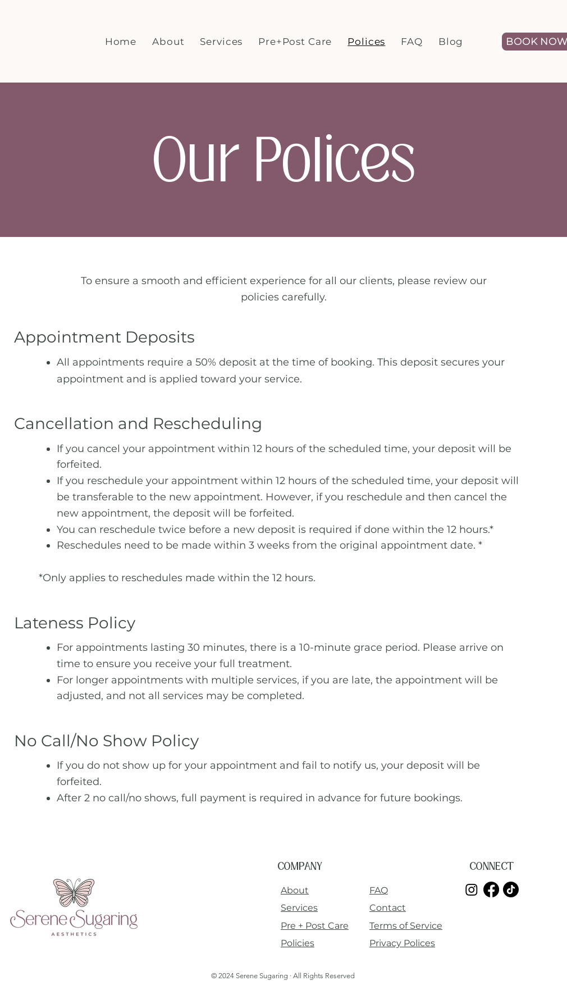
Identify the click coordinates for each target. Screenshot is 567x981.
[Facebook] (491, 889)
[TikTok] (511, 889)
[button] (168, 41)
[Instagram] (471, 889)
